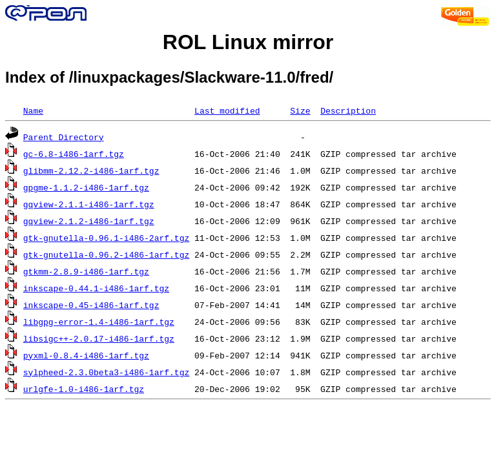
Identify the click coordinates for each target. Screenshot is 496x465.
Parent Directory (63, 137)
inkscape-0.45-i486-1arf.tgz (91, 305)
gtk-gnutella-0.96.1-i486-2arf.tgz (106, 237)
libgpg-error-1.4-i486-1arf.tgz (98, 321)
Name (33, 110)
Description (348, 110)
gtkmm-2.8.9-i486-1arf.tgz (86, 271)
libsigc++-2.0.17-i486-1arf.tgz (98, 338)
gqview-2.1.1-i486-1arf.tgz (88, 204)
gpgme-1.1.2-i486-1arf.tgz (86, 187)
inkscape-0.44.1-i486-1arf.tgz (96, 288)
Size (300, 110)
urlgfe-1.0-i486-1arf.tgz (83, 389)
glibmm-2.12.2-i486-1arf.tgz (91, 170)
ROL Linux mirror (248, 42)
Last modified (227, 110)
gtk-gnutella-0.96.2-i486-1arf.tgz (106, 254)
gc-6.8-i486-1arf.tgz (73, 154)
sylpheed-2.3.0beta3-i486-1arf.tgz (106, 372)
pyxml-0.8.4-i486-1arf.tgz (86, 355)
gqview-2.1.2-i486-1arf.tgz (88, 221)
